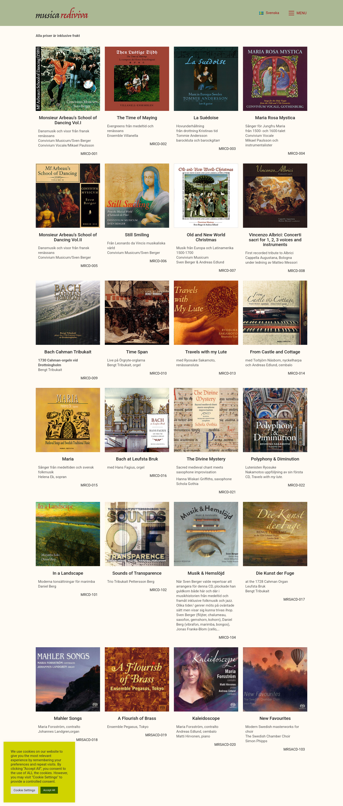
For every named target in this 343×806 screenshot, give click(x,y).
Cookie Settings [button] (24, 790)
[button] (298, 13)
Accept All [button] (49, 790)
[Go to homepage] (62, 13)
